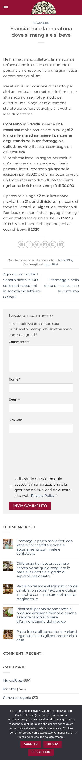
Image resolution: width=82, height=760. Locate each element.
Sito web (15, 420)
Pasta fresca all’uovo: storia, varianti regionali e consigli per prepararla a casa (46, 636)
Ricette (9, 689)
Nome (14, 379)
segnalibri (51, 264)
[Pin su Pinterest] (52, 244)
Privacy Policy (43, 495)
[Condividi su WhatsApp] (21, 244)
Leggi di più (41, 752)
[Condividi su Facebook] (29, 244)
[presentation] (27, 456)
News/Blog (41, 22)
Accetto (31, 744)
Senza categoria (17, 698)
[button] (6, 7)
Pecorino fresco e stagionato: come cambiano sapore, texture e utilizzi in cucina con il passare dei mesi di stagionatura (47, 592)
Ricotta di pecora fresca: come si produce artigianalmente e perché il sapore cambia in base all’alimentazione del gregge (46, 615)
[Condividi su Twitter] (37, 244)
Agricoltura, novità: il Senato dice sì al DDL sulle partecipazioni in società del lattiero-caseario (22, 285)
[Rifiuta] (76, 734)
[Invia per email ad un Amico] (45, 244)
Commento (18, 342)
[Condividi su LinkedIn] (60, 244)
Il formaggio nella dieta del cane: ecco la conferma (61, 285)
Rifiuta (52, 744)
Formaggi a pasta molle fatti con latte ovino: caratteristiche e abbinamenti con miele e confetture (44, 547)
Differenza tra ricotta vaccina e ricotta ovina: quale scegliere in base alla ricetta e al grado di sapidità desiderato (43, 569)
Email (14, 400)
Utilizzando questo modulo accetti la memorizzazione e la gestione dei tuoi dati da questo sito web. (43, 487)
